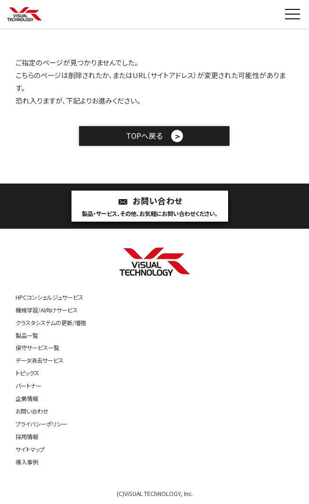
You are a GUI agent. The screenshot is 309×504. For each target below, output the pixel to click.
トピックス (27, 373)
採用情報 (27, 436)
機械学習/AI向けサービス (47, 310)
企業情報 (27, 398)
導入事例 (27, 462)
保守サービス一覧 (37, 348)
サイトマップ (30, 449)
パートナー (28, 386)
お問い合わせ (150, 207)
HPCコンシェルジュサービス (49, 297)
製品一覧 (27, 335)
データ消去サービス (39, 360)
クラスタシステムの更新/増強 (51, 323)
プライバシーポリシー (41, 424)
